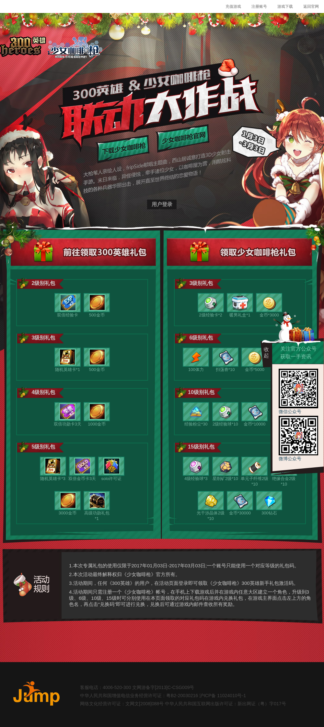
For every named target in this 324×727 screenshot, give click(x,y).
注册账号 (259, 6)
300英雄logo (23, 48)
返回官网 (311, 6)
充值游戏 (233, 6)
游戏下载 (285, 6)
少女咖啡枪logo (74, 48)
